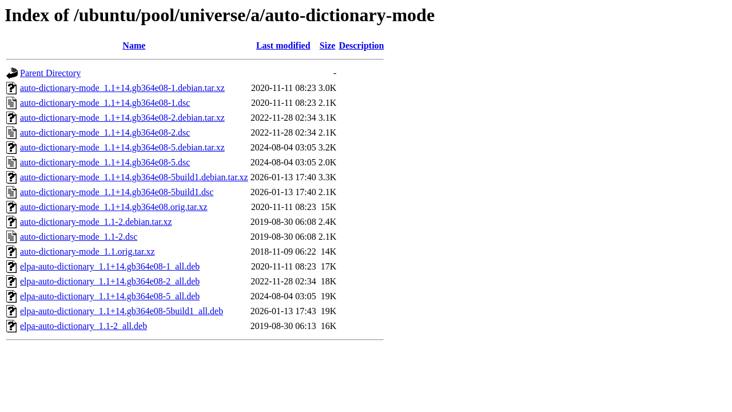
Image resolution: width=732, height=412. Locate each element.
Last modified (283, 45)
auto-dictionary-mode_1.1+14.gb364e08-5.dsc (105, 162)
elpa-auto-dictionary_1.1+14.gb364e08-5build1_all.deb (121, 311)
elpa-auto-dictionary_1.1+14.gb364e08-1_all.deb (110, 266)
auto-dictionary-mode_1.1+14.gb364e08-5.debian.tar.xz (122, 147)
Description (361, 45)
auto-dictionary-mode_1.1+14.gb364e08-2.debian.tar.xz (122, 117)
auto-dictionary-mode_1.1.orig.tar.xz (87, 251)
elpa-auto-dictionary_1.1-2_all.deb (83, 326)
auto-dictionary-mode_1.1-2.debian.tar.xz (96, 222)
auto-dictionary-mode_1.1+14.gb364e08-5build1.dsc (116, 192)
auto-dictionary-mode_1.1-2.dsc (78, 236)
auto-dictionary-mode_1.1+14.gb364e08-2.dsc (105, 132)
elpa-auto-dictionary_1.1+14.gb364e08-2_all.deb (110, 281)
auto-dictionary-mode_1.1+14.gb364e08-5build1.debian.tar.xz (134, 177)
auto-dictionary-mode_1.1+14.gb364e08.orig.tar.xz (114, 207)
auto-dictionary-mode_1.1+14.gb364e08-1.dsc (105, 103)
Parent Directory (50, 73)
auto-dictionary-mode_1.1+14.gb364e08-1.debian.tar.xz (122, 88)
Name (133, 45)
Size (328, 45)
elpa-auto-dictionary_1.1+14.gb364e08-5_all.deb (110, 296)
